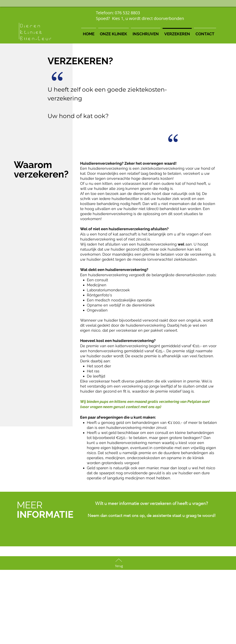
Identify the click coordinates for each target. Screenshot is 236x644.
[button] (113, 32)
